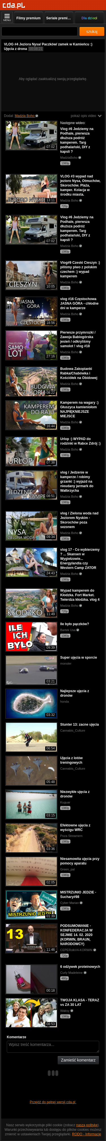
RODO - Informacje (86, 1134)
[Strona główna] (14, 5)
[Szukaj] (39, 31)
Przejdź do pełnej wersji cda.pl (53, 1102)
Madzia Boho (25, 116)
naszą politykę (87, 1125)
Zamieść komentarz (78, 1060)
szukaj (92, 31)
